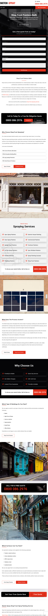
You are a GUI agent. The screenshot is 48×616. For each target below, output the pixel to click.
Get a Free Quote (42, 7)
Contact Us (28, 120)
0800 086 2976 (41, 4)
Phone (3, 52)
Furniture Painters (33, 245)
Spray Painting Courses (34, 255)
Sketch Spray (7, 352)
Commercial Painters (34, 240)
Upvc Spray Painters (10, 234)
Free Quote (39, 120)
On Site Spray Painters (11, 250)
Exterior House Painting (34, 234)
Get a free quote (24, 24)
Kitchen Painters (9, 255)
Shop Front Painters (33, 261)
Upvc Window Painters (34, 250)
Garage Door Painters (11, 245)
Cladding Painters (19, 166)
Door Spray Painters (10, 240)
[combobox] (24, 59)
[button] (1, 7)
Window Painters (21, 582)
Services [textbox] (4, 59)
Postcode (4, 47)
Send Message (24, 70)
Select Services (5, 57)
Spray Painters (7, 166)
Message (4, 62)
